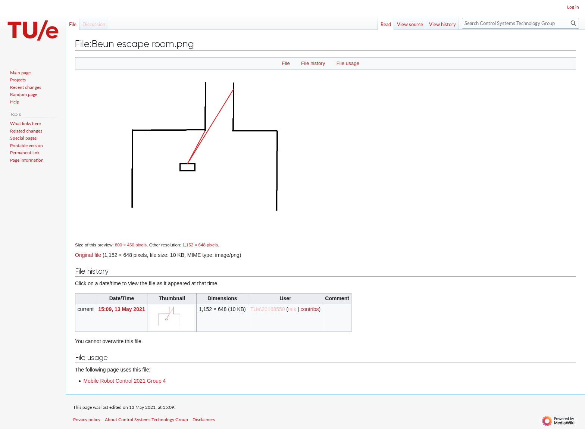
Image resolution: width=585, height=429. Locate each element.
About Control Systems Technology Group (146, 419)
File (286, 63)
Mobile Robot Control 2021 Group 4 (124, 381)
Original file (88, 255)
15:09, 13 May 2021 (121, 309)
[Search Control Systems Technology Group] (520, 23)
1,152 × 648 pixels (200, 244)
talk (292, 309)
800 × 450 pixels (131, 244)
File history (313, 63)
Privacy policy (86, 419)
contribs (309, 309)
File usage (348, 63)
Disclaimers (204, 419)
